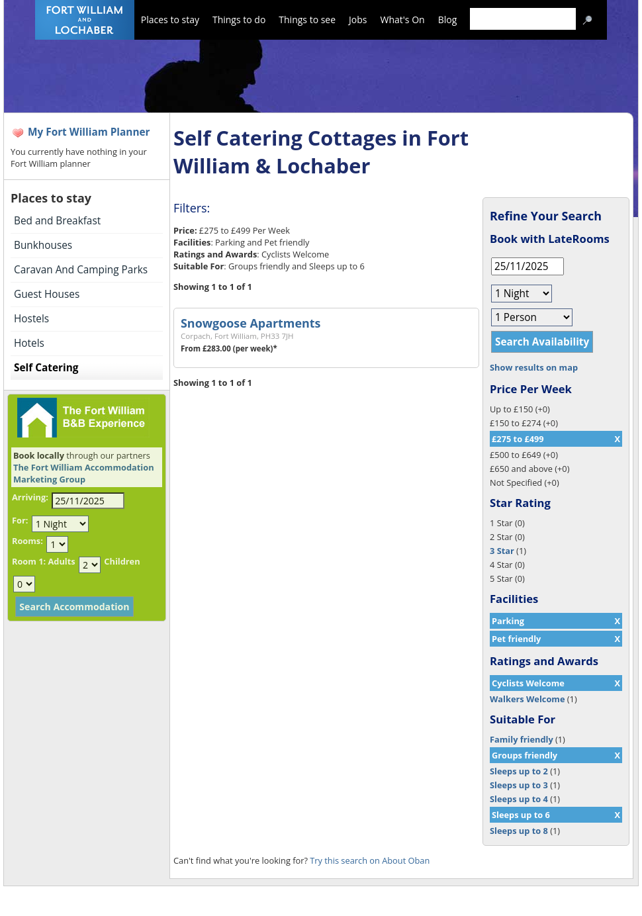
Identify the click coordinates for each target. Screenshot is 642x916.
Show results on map (534, 367)
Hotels (29, 343)
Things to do (238, 19)
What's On (403, 19)
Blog (447, 19)
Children (122, 561)
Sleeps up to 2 (519, 771)
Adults (61, 561)
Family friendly (521, 739)
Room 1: (29, 561)
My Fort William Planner (89, 132)
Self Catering (46, 368)
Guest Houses (46, 294)
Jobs (358, 19)
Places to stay (170, 19)
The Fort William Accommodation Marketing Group (83, 473)
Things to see (307, 19)
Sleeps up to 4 (519, 799)
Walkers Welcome (527, 699)
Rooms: (27, 541)
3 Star (502, 551)
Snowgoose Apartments (250, 323)
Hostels (31, 319)
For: (20, 520)
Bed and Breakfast (57, 221)
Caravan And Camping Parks (81, 270)
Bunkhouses (43, 245)
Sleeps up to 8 (519, 831)
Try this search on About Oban (370, 860)
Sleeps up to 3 (519, 785)
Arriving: (30, 497)
